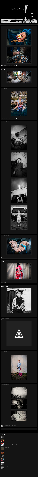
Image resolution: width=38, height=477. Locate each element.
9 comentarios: (14, 65)
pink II (2, 261)
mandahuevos (4, 27)
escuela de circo (4, 286)
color (5, 257)
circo (4, 257)
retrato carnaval (6, 458)
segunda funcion (4, 236)
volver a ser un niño (6, 447)
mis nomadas (4, 123)
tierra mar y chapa (6, 466)
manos (7, 257)
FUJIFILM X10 (5, 443)
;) (1, 319)
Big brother (3, 69)
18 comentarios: (14, 425)
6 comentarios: (14, 281)
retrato (5, 282)
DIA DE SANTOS (4, 386)
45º (1, 90)
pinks (2, 352)
